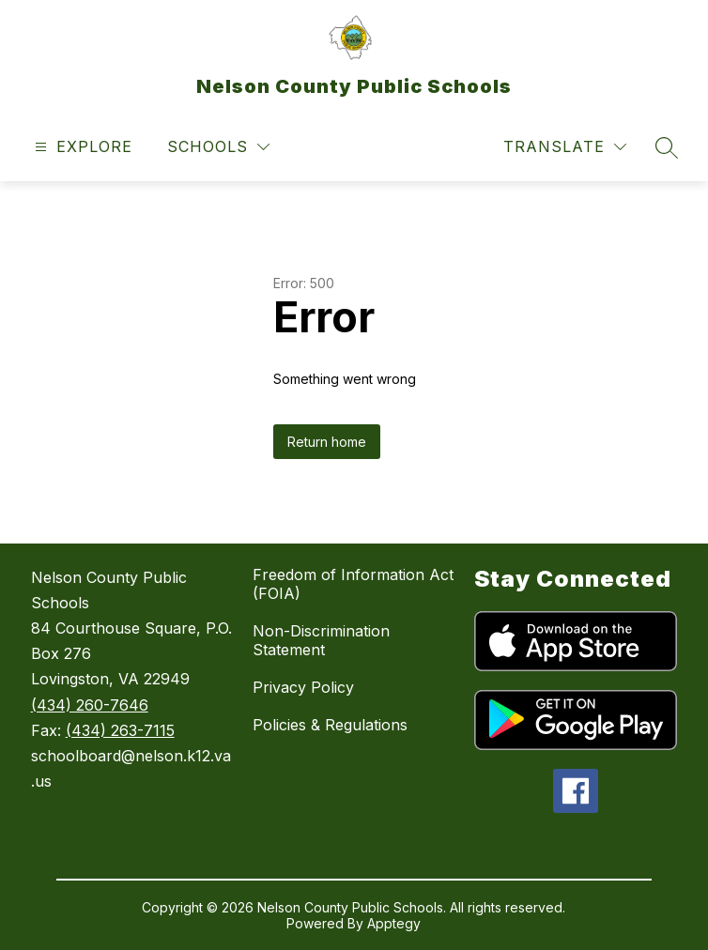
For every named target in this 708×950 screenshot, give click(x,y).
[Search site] (666, 147)
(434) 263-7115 (120, 730)
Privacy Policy (303, 687)
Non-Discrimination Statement (321, 640)
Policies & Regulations (330, 724)
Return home (326, 442)
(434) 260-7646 (89, 705)
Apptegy (394, 923)
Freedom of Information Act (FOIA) (353, 584)
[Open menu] (81, 147)
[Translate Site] (565, 147)
